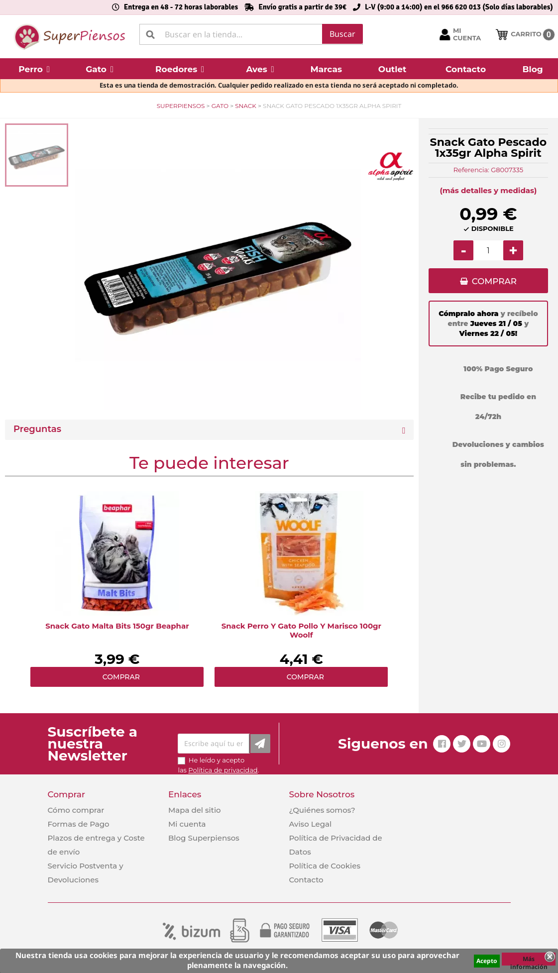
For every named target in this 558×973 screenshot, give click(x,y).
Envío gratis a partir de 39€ (302, 6)
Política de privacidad (222, 770)
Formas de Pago (79, 824)
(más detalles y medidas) (488, 190)
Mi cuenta (187, 824)
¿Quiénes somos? (322, 810)
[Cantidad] (488, 250)
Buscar (342, 33)
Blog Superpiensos (203, 838)
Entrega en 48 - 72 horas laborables (181, 6)
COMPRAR (494, 281)
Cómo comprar (76, 810)
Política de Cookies (324, 865)
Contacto (306, 879)
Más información (529, 960)
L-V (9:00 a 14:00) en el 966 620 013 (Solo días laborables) (459, 6)
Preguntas (37, 429)
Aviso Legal (310, 824)
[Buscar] (250, 34)
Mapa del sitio (194, 810)
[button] (34, 68)
